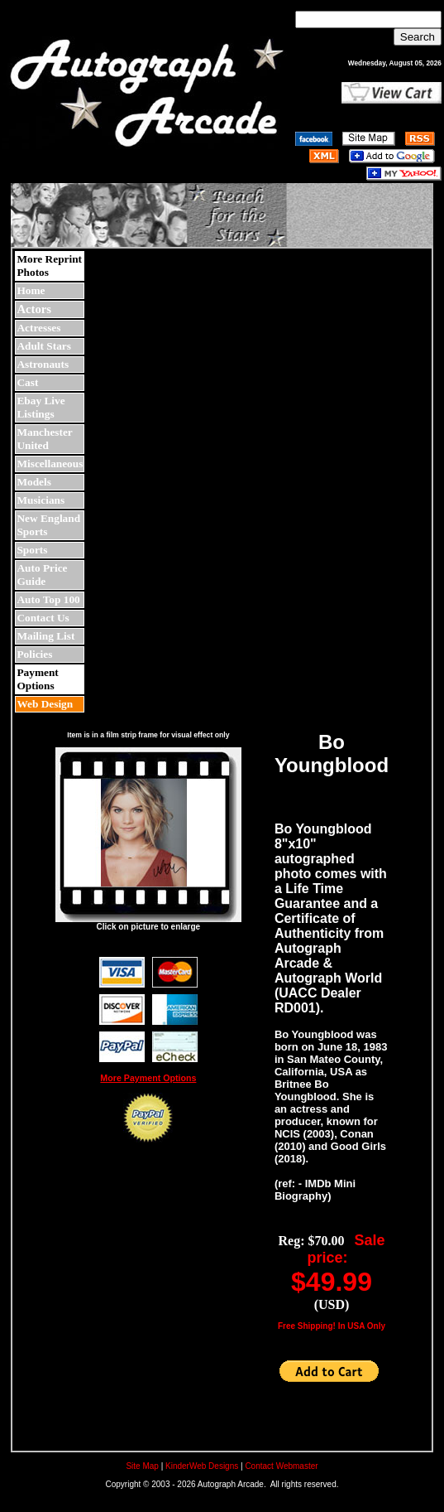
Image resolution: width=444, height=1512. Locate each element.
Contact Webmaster (281, 1466)
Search (417, 37)
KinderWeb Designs (201, 1466)
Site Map (142, 1466)
